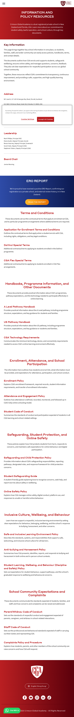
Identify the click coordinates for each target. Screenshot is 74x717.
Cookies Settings (27, 119)
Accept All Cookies (45, 119)
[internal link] (37, 202)
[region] (37, 115)
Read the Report (37, 202)
